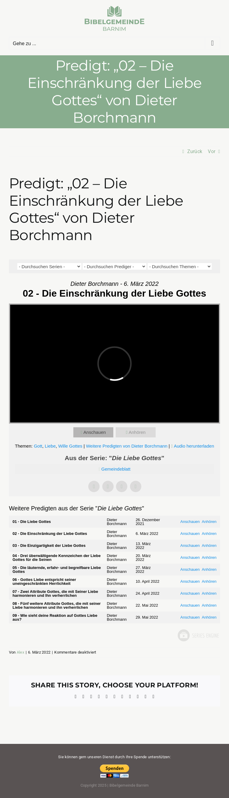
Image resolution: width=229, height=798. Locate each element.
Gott (38, 445)
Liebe (50, 445)
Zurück (194, 151)
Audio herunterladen (194, 445)
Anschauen (94, 432)
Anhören (137, 432)
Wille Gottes (70, 445)
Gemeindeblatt (116, 469)
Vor (211, 151)
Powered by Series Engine (198, 635)
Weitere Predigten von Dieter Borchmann (126, 445)
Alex (20, 652)
